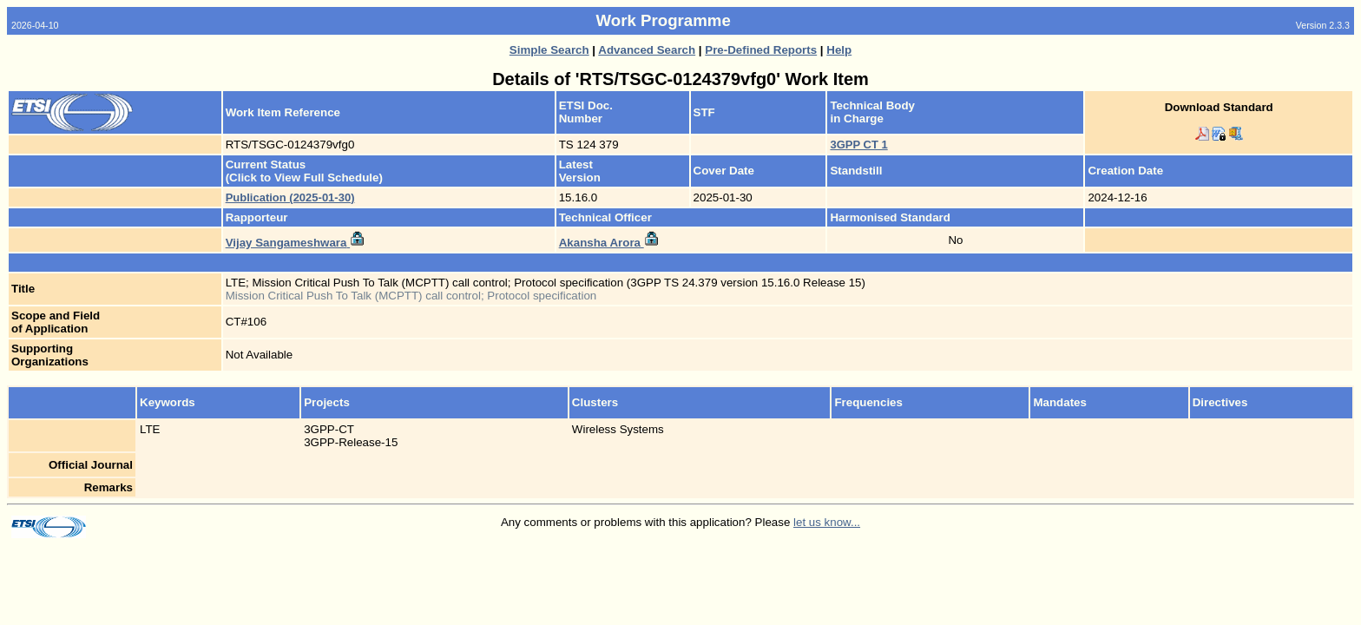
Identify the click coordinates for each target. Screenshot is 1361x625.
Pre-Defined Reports (761, 49)
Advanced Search (646, 49)
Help (838, 49)
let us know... (826, 522)
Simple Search (549, 49)
